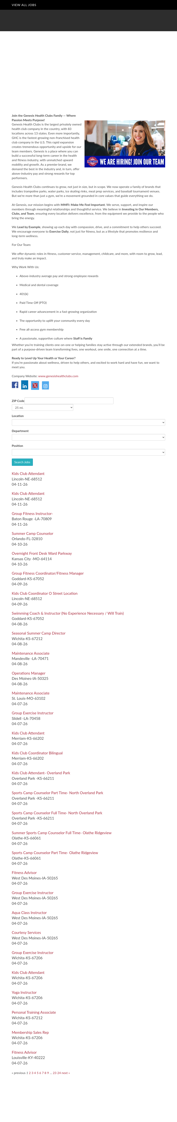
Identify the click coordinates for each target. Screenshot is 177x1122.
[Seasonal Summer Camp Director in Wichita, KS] (38, 633)
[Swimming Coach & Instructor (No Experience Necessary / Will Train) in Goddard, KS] (68, 613)
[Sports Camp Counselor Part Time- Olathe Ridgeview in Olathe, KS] (55, 852)
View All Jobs (24, 5)
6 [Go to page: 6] (40, 1073)
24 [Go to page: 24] (59, 1073)
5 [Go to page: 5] (37, 1073)
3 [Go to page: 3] (32, 1073)
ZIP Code (18, 401)
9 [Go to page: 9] (48, 1073)
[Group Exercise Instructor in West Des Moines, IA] (32, 892)
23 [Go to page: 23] (55, 1073)
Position (17, 445)
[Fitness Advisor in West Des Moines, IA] (24, 872)
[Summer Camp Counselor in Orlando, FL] (32, 533)
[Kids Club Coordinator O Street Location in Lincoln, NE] (45, 593)
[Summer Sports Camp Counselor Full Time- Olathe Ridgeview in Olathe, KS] (62, 832)
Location (18, 416)
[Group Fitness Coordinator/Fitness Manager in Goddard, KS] (48, 573)
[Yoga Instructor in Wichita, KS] (24, 992)
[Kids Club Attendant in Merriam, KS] (28, 733)
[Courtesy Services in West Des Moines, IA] (26, 932)
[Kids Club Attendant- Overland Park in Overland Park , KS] (41, 773)
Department (20, 431)
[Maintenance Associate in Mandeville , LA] (31, 653)
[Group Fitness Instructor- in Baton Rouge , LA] (32, 513)
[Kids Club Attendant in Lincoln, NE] (28, 473)
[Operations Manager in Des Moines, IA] (28, 673)
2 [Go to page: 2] (30, 1073)
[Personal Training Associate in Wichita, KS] (34, 1012)
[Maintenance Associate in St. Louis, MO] (31, 693)
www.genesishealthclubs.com (58, 376)
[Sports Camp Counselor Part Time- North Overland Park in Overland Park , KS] (57, 792)
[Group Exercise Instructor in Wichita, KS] (32, 952)
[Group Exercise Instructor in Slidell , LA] (32, 713)
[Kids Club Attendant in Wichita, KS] (28, 972)
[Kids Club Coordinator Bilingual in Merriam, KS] (37, 753)
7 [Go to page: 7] (43, 1073)
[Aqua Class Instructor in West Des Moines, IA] (29, 912)
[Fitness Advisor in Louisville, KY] (24, 1052)
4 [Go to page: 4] (35, 1073)
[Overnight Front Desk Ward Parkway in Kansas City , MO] (42, 553)
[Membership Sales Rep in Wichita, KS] (30, 1032)
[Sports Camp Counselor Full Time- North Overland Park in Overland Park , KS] (57, 813)
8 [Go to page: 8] (45, 1073)
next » (66, 1073)
